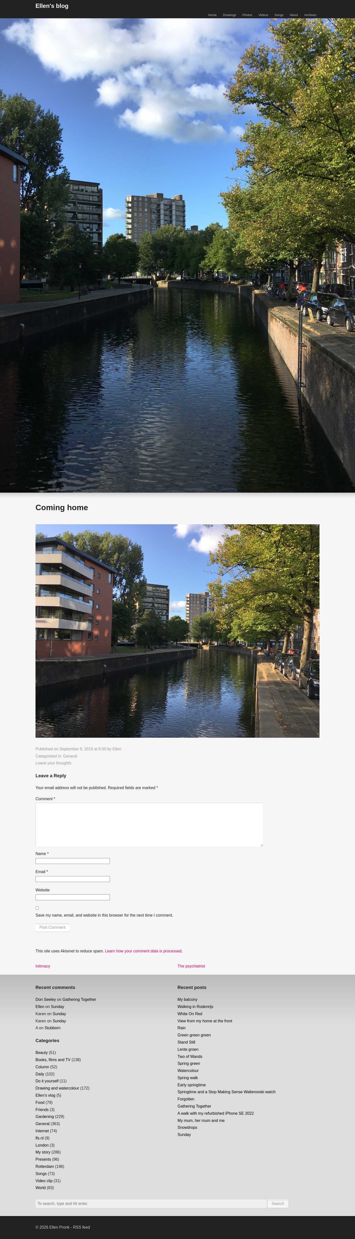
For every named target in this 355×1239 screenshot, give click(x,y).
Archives (310, 15)
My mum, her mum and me (201, 1120)
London (42, 1145)
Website (43, 890)
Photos (247, 15)
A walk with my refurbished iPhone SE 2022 (216, 1113)
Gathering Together (79, 999)
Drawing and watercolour (57, 1088)
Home (212, 15)
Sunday (57, 1007)
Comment (45, 799)
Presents (43, 1159)
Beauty (42, 1052)
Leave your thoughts (53, 763)
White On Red (190, 1014)
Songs (278, 15)
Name (42, 854)
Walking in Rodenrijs (195, 1007)
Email (42, 872)
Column (42, 1067)
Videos (263, 15)
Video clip (44, 1181)
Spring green (189, 1063)
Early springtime (192, 1085)
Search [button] (278, 1203)
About (294, 15)
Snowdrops (187, 1127)
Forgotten (186, 1099)
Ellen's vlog (45, 1095)
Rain (182, 1028)
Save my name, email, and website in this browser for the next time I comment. (104, 915)
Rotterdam (45, 1166)
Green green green (194, 1035)
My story (43, 1152)
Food (40, 1102)
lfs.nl (40, 1138)
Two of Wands (190, 1056)
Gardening (45, 1116)
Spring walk (188, 1078)
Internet (42, 1131)
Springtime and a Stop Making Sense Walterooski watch (227, 1092)
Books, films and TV (53, 1060)
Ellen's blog (52, 5)
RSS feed (81, 1227)
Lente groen (188, 1049)
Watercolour (188, 1071)
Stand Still (186, 1042)
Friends (42, 1110)
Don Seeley (46, 999)
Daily (40, 1074)
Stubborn (52, 1028)
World (41, 1188)
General (70, 756)
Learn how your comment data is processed (143, 951)
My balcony (187, 999)
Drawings (229, 15)
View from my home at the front (205, 1021)
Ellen (116, 749)
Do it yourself (47, 1081)
